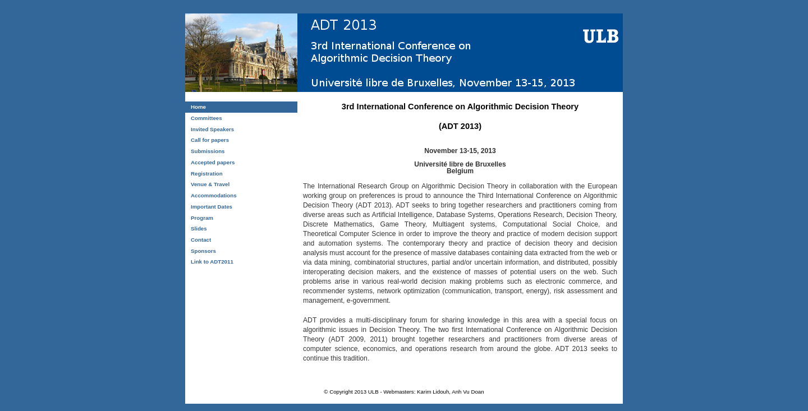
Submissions (208, 151)
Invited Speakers (212, 129)
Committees (206, 118)
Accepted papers (213, 162)
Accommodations (214, 195)
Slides (199, 228)
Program (202, 218)
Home (198, 107)
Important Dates (211, 207)
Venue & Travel (210, 184)
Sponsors (203, 251)
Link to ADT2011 (212, 261)
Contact (201, 240)
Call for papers (210, 140)
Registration (207, 173)
